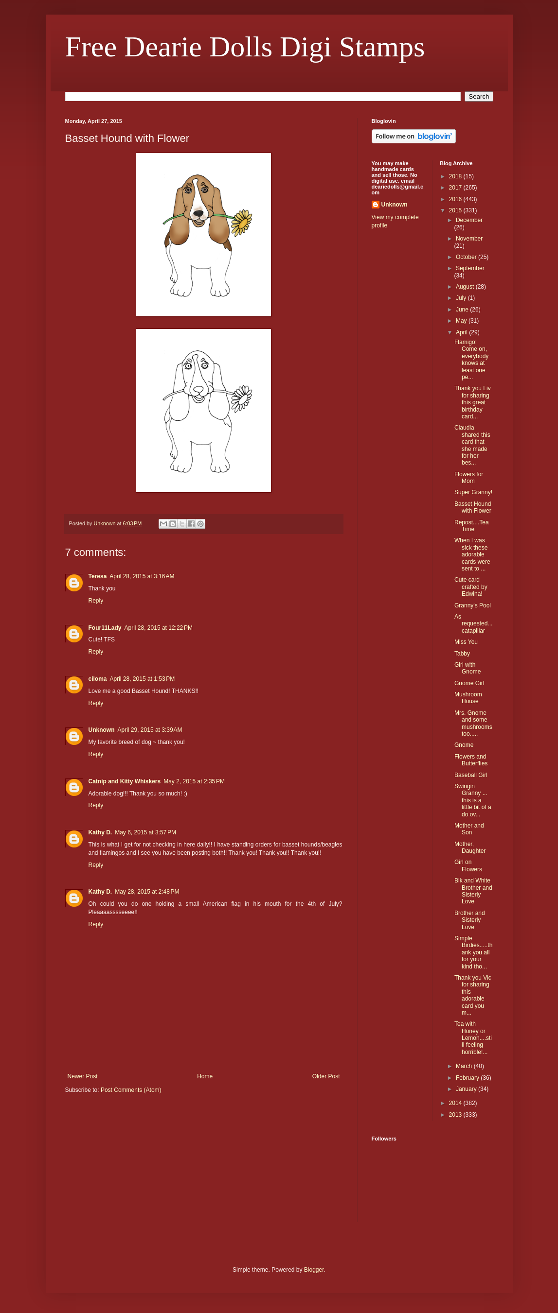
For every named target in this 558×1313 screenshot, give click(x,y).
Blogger (314, 1269)
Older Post (326, 1076)
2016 (456, 199)
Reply (96, 600)
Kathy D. (100, 832)
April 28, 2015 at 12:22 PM (159, 627)
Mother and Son (469, 829)
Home (205, 1076)
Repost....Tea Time (471, 526)
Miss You (466, 642)
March (465, 1066)
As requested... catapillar (473, 623)
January (467, 1089)
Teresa (98, 576)
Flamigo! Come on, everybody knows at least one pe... (471, 359)
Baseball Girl (470, 775)
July (462, 297)
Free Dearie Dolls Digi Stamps (245, 47)
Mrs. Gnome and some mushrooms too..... (473, 723)
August (466, 286)
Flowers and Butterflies (470, 760)
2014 (456, 1103)
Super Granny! (473, 492)
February (468, 1077)
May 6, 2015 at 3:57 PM (145, 832)
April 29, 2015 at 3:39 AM (150, 729)
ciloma (98, 678)
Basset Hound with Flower (472, 507)
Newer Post (83, 1076)
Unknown (102, 729)
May (462, 320)
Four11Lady (105, 627)
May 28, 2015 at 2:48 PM (147, 891)
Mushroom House (468, 698)
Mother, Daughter (470, 847)
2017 (456, 187)
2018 (456, 176)
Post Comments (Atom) (131, 1090)
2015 (456, 210)
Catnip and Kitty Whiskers (125, 781)
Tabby (462, 653)
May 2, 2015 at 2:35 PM (194, 781)
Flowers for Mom (468, 477)
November (469, 238)
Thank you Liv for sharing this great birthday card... (472, 402)
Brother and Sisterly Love (469, 920)
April (462, 332)
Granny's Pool (472, 605)
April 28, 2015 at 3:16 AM (141, 576)
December (469, 220)
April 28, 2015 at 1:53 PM (142, 678)
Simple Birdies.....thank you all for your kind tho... (473, 952)
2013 (456, 1114)
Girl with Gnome (467, 668)
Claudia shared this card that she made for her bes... (472, 445)
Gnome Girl (469, 683)
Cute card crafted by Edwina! (470, 586)
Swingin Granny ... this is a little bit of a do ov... (472, 800)
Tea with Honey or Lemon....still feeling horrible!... (473, 1037)
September (470, 268)
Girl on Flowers (468, 865)
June (463, 309)
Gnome (463, 745)
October (467, 257)
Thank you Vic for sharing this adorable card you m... (472, 995)
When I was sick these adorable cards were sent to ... (472, 554)
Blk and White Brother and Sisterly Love (473, 891)
